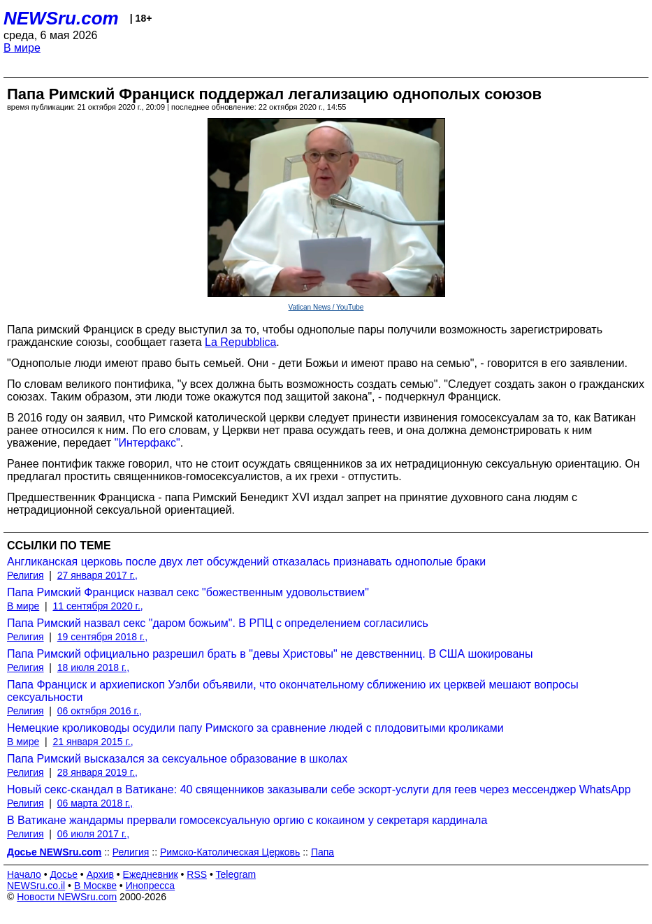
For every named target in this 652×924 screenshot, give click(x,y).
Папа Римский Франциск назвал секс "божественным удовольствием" (188, 592)
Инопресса (150, 885)
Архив (100, 874)
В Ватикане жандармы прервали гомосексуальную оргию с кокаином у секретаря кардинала (247, 820)
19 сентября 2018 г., (102, 636)
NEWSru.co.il (36, 885)
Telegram (236, 874)
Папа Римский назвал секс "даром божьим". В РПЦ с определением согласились (217, 623)
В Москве (95, 885)
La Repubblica (240, 342)
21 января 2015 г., (92, 741)
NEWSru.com (61, 18)
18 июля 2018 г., (93, 667)
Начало (24, 874)
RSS (197, 874)
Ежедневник (150, 874)
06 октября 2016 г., (99, 710)
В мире (22, 48)
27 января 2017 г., (97, 575)
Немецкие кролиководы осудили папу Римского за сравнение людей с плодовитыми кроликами (255, 728)
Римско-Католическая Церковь (230, 852)
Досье (64, 874)
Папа (322, 852)
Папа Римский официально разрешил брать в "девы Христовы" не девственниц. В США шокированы (270, 654)
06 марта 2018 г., (95, 803)
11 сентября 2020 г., (97, 606)
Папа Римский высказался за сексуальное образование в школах (177, 759)
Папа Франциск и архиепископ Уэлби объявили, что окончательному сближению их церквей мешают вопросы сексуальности (293, 691)
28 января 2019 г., (97, 772)
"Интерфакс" (147, 443)
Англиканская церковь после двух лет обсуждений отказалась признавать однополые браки (246, 562)
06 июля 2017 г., (93, 833)
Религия (25, 575)
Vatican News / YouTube (326, 307)
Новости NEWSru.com (67, 896)
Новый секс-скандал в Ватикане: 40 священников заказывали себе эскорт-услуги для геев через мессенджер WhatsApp (319, 789)
